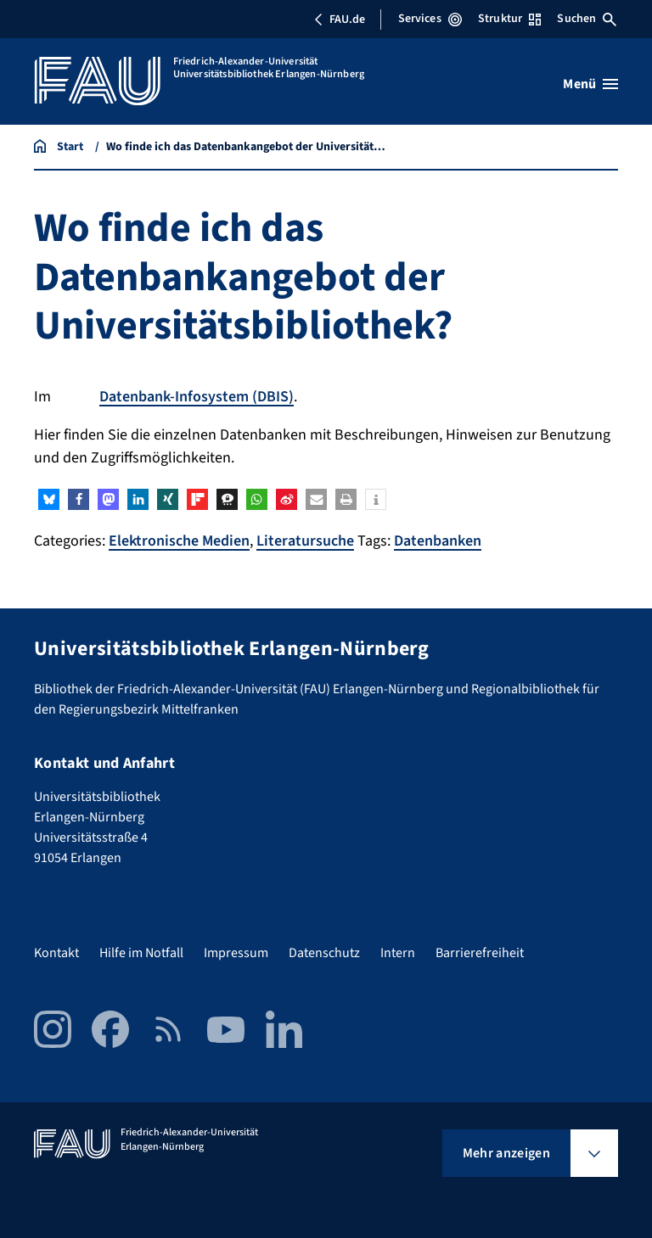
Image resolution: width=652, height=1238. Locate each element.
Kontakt (56, 953)
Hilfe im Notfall (141, 953)
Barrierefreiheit (480, 953)
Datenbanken (437, 541)
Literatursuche (305, 541)
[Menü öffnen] (590, 84)
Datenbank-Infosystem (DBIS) (196, 396)
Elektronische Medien (179, 541)
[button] (48, 499)
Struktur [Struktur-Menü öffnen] (509, 18)
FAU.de (339, 19)
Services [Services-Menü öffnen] (430, 18)
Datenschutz (324, 953)
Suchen (586, 18)
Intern (397, 953)
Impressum (236, 953)
